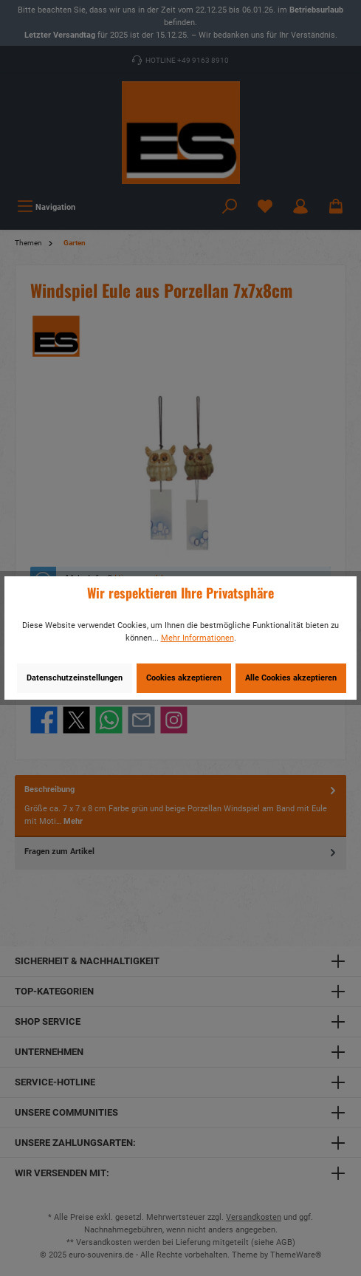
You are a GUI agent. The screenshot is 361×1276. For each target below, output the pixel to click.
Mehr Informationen (197, 638)
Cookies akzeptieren (183, 678)
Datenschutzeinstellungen (75, 678)
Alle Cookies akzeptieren (291, 678)
